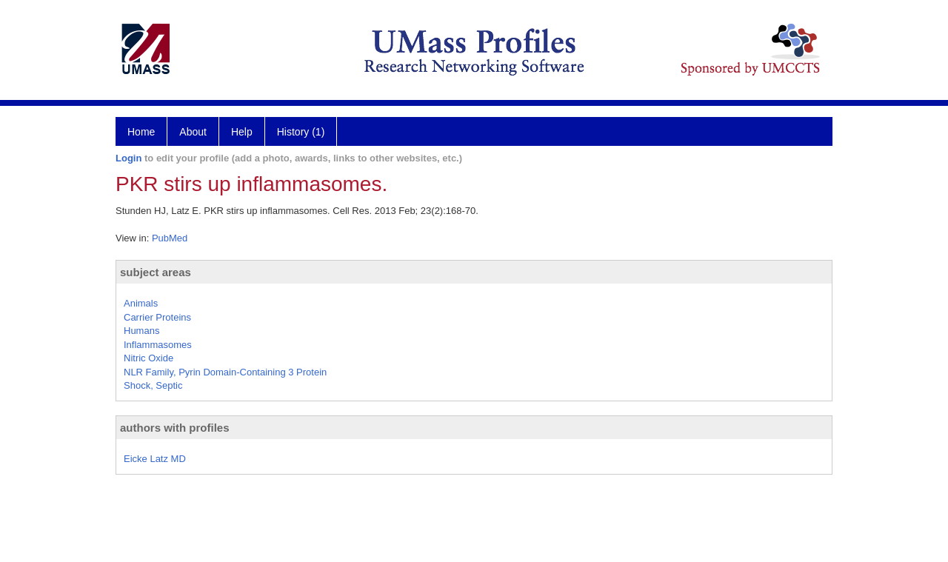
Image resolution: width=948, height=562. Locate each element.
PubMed (169, 238)
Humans (141, 330)
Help (242, 132)
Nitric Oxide (148, 358)
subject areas (155, 272)
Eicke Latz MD (155, 458)
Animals (141, 303)
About (193, 132)
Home (141, 132)
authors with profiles (175, 427)
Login (128, 158)
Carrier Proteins (157, 317)
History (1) (301, 132)
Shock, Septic (153, 385)
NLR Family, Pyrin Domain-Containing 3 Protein (225, 372)
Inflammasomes (158, 344)
